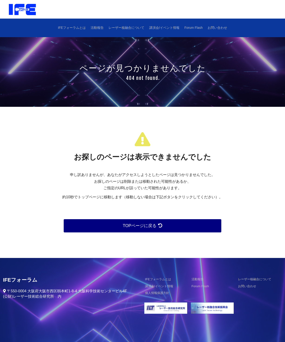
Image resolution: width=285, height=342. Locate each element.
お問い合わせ (216, 27)
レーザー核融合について (127, 27)
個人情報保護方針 (156, 293)
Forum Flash (193, 27)
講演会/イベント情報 (164, 27)
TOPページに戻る (142, 225)
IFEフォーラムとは (72, 27)
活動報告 (97, 27)
